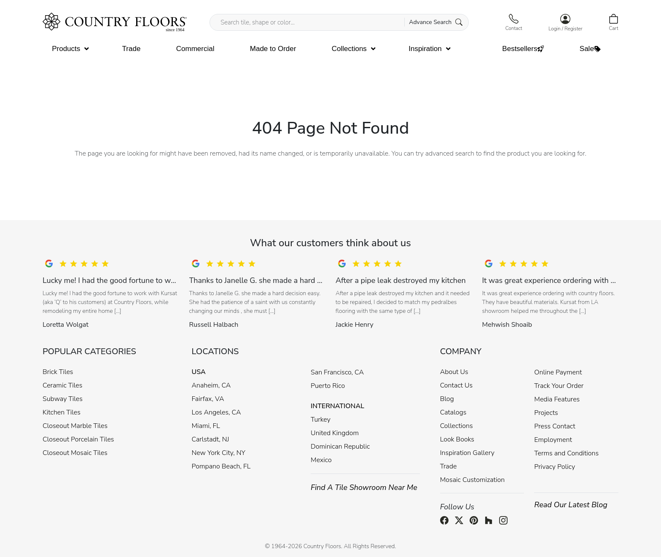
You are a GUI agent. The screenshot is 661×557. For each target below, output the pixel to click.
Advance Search (435, 22)
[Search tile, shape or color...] (339, 22)
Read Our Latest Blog (570, 505)
